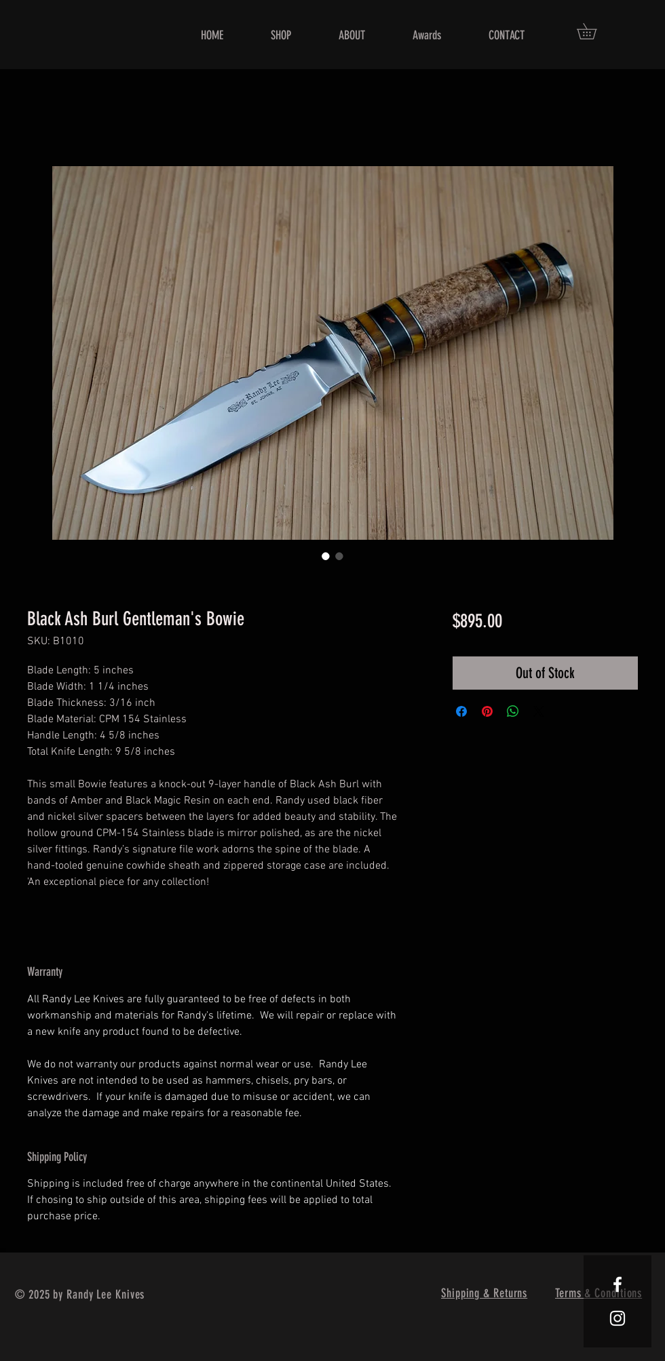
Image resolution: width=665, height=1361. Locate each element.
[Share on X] (539, 711)
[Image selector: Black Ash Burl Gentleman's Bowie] (325, 556)
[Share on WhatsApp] (513, 711)
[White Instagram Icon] (617, 1318)
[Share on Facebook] (461, 711)
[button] (594, 31)
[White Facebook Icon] (617, 1284)
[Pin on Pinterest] (487, 711)
